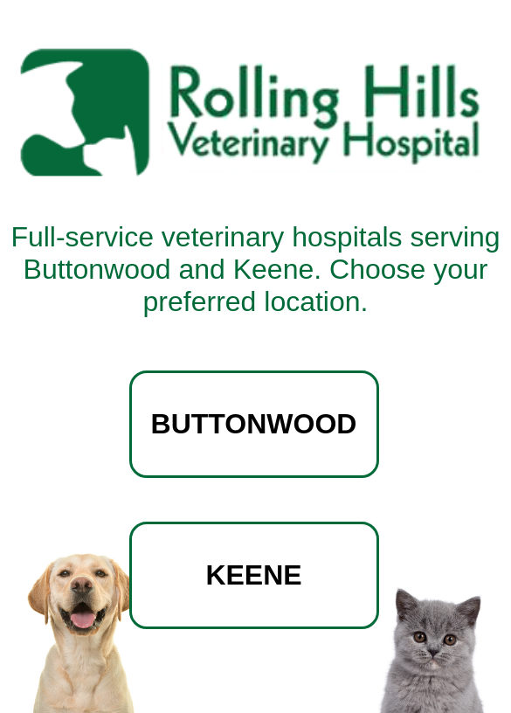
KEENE (253, 575)
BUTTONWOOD (254, 424)
